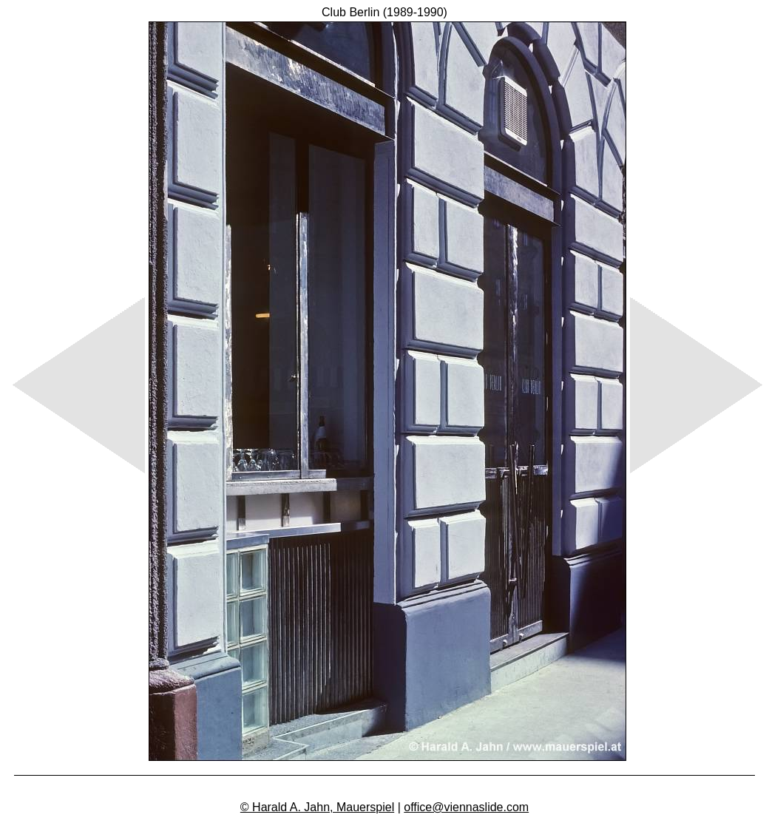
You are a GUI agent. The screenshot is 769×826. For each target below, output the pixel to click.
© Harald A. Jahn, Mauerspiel (317, 807)
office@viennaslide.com (466, 807)
